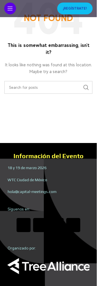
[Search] (48, 87)
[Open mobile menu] (10, 8)
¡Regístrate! (75, 8)
